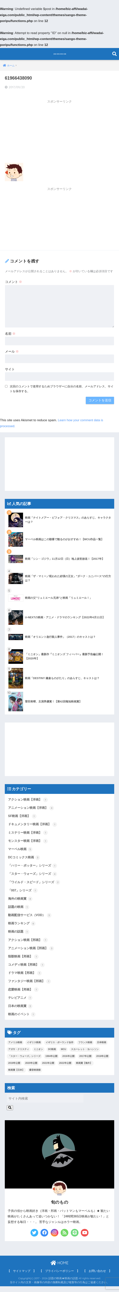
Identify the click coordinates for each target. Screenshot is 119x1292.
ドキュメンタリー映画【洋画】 (34, 823)
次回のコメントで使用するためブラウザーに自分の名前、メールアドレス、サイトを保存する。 (61, 386)
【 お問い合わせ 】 (97, 1276)
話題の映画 (19, 908)
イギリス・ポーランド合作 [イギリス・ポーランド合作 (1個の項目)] (59, 1048)
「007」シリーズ (23, 891)
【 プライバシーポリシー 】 (59, 1276)
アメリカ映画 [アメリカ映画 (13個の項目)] (15, 1048)
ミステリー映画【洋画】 (29, 831)
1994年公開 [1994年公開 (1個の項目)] (51, 1062)
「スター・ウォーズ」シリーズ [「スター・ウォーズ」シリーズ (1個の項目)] (24, 1062)
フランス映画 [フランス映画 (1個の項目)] (85, 1048)
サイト (10, 367)
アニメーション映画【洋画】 (32, 806)
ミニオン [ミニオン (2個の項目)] (38, 1055)
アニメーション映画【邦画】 (32, 951)
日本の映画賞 (21, 1011)
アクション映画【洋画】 (29, 797)
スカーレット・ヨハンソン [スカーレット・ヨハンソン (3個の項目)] (85, 1055)
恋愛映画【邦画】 (24, 994)
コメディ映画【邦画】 (27, 968)
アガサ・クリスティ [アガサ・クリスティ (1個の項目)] (18, 1055)
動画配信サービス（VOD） (31, 917)
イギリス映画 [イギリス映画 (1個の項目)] (34, 1048)
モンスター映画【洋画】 (29, 840)
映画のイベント (22, 1019)
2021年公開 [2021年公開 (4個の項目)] (48, 1068)
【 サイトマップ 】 (21, 1276)
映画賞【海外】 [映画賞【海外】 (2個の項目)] (84, 1068)
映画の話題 (19, 934)
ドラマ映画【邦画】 (26, 977)
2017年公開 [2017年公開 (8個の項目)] (85, 1062)
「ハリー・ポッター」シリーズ (34, 866)
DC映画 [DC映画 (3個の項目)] (52, 1055)
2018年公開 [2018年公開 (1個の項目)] (102, 1062)
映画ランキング (22, 925)
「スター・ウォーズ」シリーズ (34, 874)
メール (12, 349)
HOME (59, 1268)
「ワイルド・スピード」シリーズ (35, 883)
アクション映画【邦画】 (29, 943)
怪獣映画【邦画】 (24, 960)
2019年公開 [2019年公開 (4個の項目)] (14, 1068)
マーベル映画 (21, 848)
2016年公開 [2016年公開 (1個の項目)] (68, 1062)
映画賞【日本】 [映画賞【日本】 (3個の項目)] (16, 1075)
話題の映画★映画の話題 (59, 53)
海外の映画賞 (21, 900)
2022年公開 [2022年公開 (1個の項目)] (65, 1068)
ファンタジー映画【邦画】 (30, 985)
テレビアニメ (21, 1002)
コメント (13, 280)
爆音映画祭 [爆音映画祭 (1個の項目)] (35, 1075)
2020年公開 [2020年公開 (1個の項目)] (31, 1068)
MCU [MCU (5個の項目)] (63, 1055)
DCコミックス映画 (25, 857)
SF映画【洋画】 (23, 814)
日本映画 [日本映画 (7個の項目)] (101, 1048)
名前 (10, 331)
